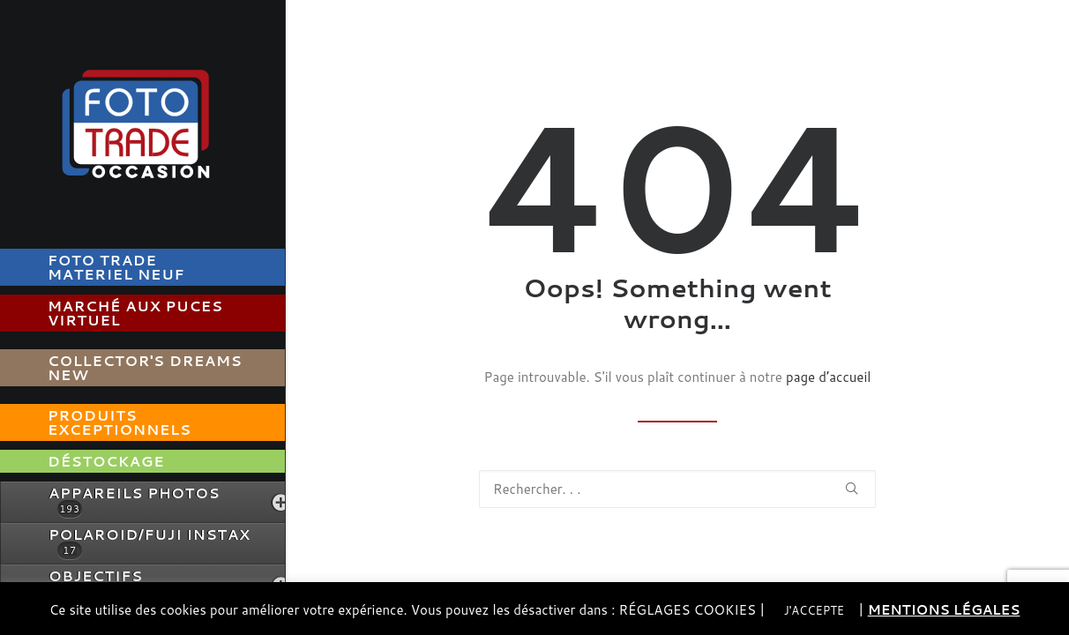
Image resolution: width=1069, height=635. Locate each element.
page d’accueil (828, 377)
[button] (851, 488)
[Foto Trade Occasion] (142, 120)
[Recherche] (677, 489)
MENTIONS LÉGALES (944, 610)
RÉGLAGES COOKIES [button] (687, 610)
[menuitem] (164, 267)
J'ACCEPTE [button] (814, 610)
